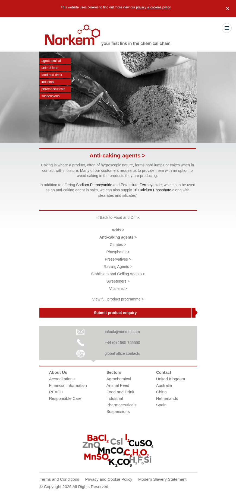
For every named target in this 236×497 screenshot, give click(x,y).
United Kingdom (170, 378)
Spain (161, 405)
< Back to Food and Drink (117, 217)
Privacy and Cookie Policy (108, 479)
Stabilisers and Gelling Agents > (118, 274)
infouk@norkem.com (122, 332)
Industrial (48, 82)
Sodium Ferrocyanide (94, 185)
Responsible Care (65, 398)
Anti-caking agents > (118, 237)
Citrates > (118, 244)
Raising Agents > (118, 266)
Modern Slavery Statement (162, 479)
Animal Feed (50, 68)
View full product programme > (118, 299)
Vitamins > (118, 288)
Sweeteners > (118, 281)
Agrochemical (51, 61)
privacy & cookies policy (153, 7)
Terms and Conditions (59, 479)
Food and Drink (52, 75)
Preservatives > (118, 259)
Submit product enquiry (115, 313)
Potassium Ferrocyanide (141, 185)
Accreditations (62, 378)
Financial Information (68, 385)
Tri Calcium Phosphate (152, 190)
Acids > (118, 230)
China (161, 392)
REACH (56, 392)
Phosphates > (118, 252)
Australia (164, 385)
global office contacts (122, 353)
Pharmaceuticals (53, 89)
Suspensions (51, 96)
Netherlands (167, 398)
